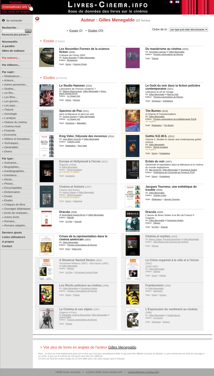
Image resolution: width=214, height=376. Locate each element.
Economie (10, 134)
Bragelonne (72, 60)
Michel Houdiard (161, 147)
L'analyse (10, 117)
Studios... (10, 88)
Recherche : (10, 27)
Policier (163, 275)
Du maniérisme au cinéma (163, 48)
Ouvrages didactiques (17, 208)
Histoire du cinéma (15, 122)
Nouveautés (9, 41)
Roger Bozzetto (70, 58)
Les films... (10, 97)
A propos (8, 241)
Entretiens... (11, 175)
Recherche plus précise (14, 34)
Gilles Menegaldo (87, 58)
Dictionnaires (12, 191)
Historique (77, 201)
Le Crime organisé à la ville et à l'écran (172, 260)
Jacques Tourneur (172, 199)
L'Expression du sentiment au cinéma (171, 309)
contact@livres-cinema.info (143, 372)
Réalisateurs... (13, 76)
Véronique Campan (157, 52)
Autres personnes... (16, 84)
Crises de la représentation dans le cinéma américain (83, 238)
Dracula (64, 211)
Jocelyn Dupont (70, 116)
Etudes (8, 200)
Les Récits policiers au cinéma (80, 285)
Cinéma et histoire (71, 186)
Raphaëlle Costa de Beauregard (76, 315)
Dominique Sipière (189, 170)
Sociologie (10, 113)
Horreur (76, 100)
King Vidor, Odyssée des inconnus (83, 136)
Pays (67, 249)
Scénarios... (11, 162)
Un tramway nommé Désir (86, 272)
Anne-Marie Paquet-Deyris (74, 215)
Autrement (158, 291)
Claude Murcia (173, 315)
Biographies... (12, 166)
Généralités (11, 147)
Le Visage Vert (73, 96)
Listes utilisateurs (13, 237)
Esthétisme (168, 101)
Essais (8, 196)
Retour (37, 19)
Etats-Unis (76, 249)
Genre (68, 64)
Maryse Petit (172, 94)
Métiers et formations (17, 138)
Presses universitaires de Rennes (168, 54)
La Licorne (158, 318)
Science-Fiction (80, 64)
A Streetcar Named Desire (77, 260)
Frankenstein (154, 285)
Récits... (9, 179)
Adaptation (81, 123)
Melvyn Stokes (69, 192)
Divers (8, 151)
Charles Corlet (73, 142)
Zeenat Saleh (65, 317)
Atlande (70, 217)
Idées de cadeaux (13, 50)
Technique (156, 101)
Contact (7, 246)
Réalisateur (157, 125)
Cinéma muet (12, 126)
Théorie (8, 109)
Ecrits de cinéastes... (16, 212)
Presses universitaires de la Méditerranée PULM (175, 119)
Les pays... (11, 105)
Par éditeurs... (11, 64)
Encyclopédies (13, 187)
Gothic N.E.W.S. (156, 136)
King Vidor (82, 146)
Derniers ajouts (12, 232)
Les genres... (12, 101)
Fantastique (165, 153)
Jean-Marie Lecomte (72, 139)
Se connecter (12, 20)
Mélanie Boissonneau (72, 91)
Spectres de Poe (70, 110)
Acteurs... (10, 80)
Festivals (9, 130)
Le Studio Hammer (72, 85)
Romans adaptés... (15, 225)
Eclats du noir (155, 161)
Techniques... (12, 143)
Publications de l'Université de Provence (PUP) (174, 172)
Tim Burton (153, 110)
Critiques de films (14, 204)
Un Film (68, 221)
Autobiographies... (15, 171)
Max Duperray (155, 170)
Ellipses (157, 223)
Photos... (9, 183)
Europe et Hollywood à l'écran (80, 161)
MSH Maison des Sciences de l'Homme (171, 242)
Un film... (9, 92)
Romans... (10, 221)
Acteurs (166, 322)
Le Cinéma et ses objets (75, 309)
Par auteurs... (10, 57)
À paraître (8, 46)
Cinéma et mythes (157, 236)
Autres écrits (11, 217)
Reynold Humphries (172, 239)
